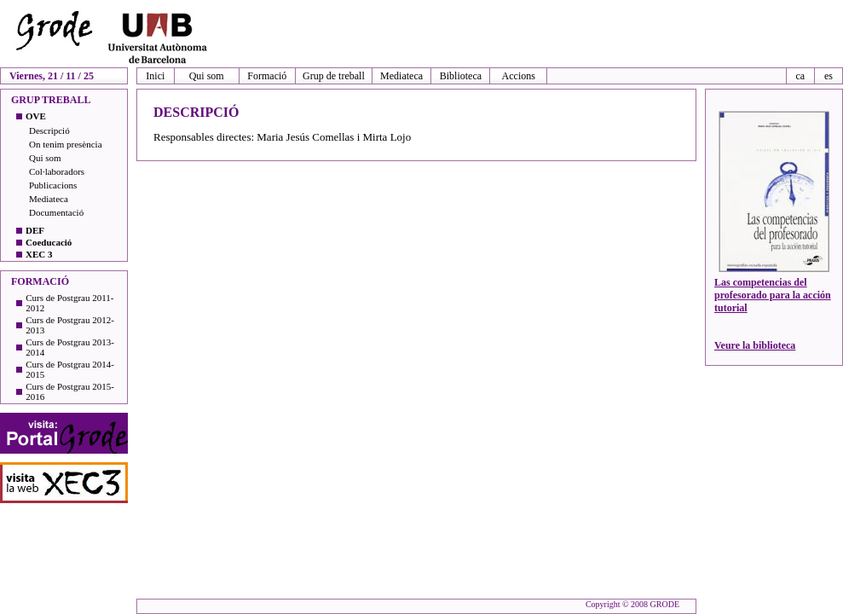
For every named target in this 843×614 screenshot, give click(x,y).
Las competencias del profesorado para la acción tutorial (772, 295)
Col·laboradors (56, 171)
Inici (155, 76)
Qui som (206, 76)
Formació (266, 76)
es (828, 76)
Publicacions (53, 185)
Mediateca (401, 76)
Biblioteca (461, 76)
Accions (518, 76)
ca (800, 76)
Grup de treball (334, 76)
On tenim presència (65, 144)
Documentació (56, 212)
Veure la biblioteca (754, 345)
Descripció (49, 130)
